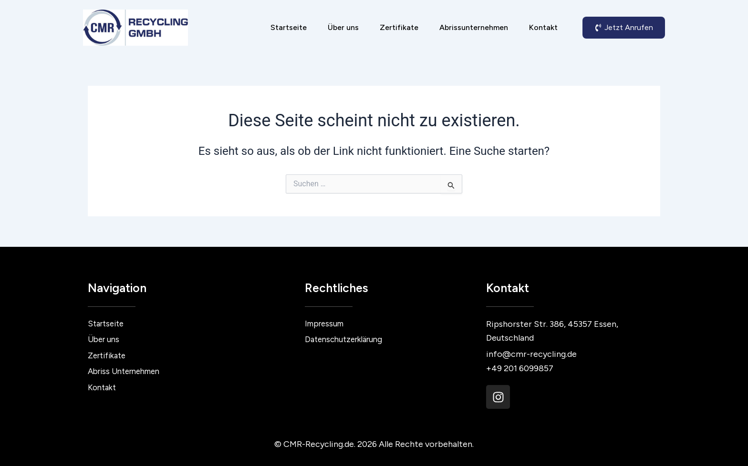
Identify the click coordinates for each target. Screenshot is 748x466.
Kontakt (543, 27)
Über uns (343, 27)
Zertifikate (399, 27)
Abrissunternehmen (473, 27)
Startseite (288, 27)
